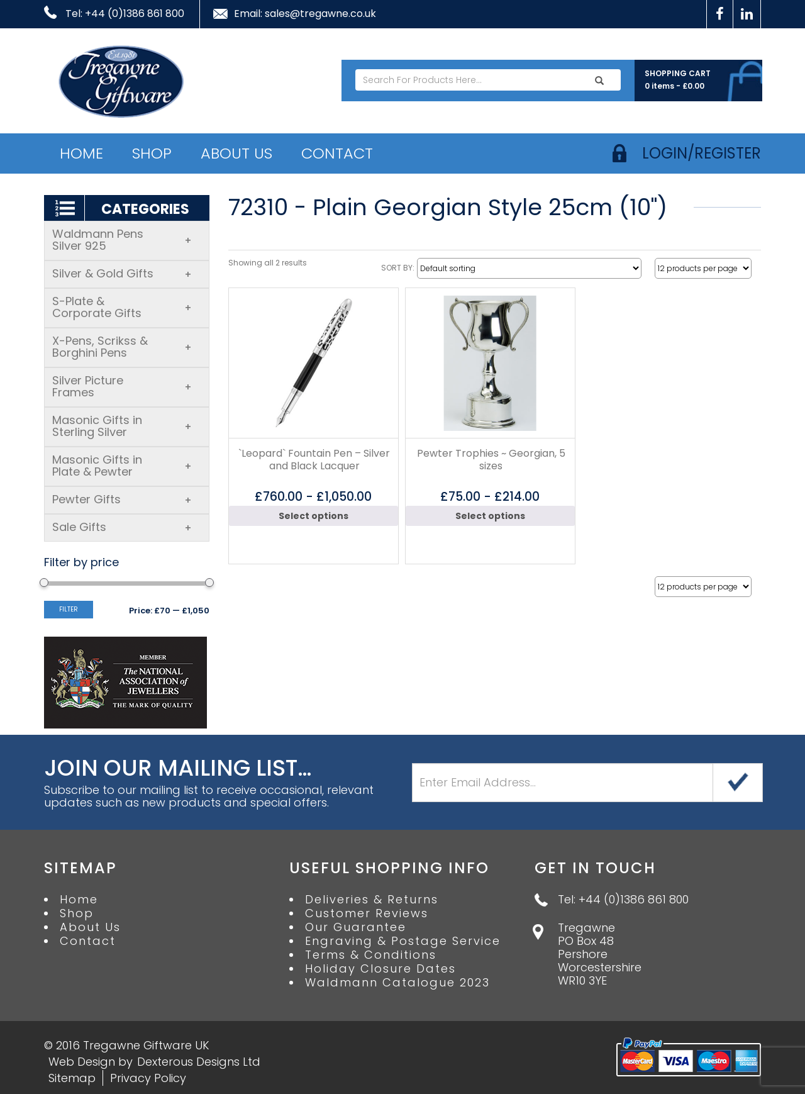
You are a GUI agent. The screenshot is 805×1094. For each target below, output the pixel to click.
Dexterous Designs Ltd (198, 1061)
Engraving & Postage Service (403, 941)
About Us (236, 153)
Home (81, 153)
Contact (337, 153)
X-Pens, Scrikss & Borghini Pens (122, 346)
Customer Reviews (366, 913)
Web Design (81, 1061)
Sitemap (72, 1078)
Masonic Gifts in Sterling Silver (122, 426)
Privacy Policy (148, 1078)
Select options (313, 516)
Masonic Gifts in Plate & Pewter (122, 465)
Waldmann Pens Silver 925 (122, 240)
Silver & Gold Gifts (122, 273)
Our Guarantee (355, 927)
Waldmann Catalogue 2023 (397, 983)
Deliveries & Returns (371, 900)
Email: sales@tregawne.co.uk (305, 14)
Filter (68, 609)
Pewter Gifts (122, 499)
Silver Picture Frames (122, 386)
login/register (701, 153)
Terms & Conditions (370, 955)
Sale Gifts (122, 527)
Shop (152, 153)
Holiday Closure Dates (380, 969)
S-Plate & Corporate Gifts (122, 307)
